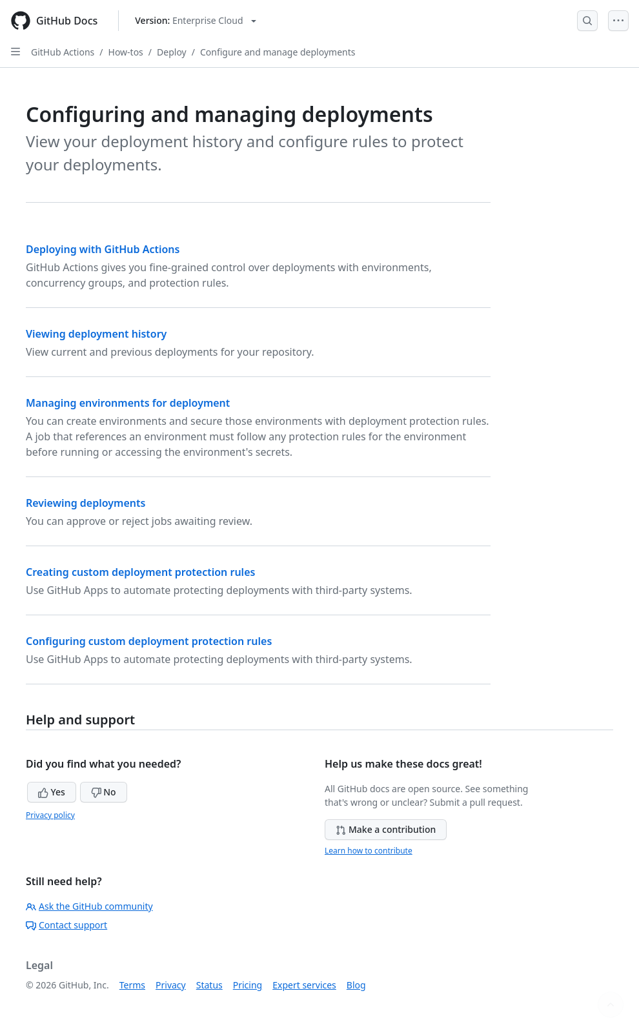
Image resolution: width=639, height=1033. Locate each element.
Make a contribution (386, 829)
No (103, 792)
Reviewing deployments (85, 503)
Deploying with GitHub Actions (102, 249)
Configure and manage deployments (278, 52)
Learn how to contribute (368, 850)
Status (209, 985)
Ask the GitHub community (89, 906)
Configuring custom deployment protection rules (149, 641)
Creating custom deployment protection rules (140, 572)
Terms (132, 985)
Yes (51, 792)
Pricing (247, 985)
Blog (356, 985)
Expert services (304, 985)
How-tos (125, 52)
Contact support (66, 925)
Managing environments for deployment (128, 403)
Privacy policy (50, 815)
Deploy (172, 52)
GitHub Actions (62, 52)
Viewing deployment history (96, 334)
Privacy (171, 985)
